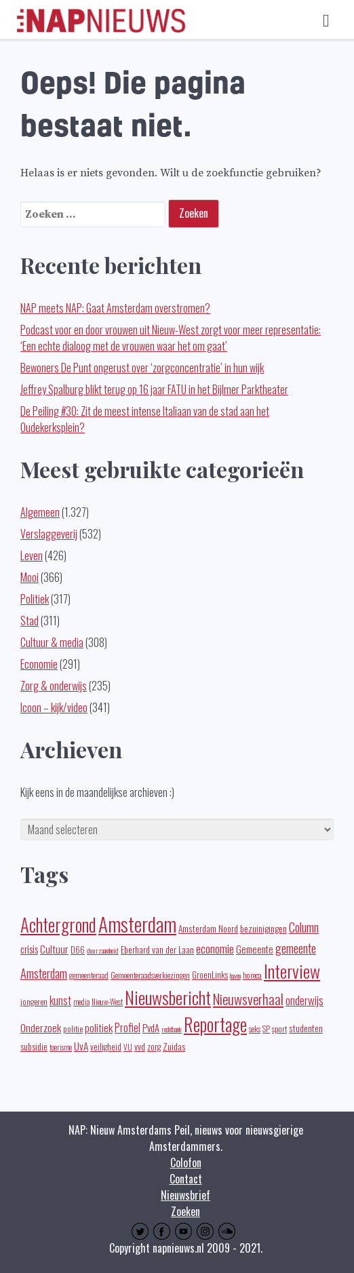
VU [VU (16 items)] (127, 1047)
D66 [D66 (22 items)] (78, 949)
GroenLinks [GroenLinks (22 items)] (210, 974)
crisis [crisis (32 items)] (29, 948)
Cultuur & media (51, 642)
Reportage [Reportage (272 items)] (215, 1024)
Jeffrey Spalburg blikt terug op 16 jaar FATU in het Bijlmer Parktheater (154, 389)
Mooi (29, 577)
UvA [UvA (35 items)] (81, 1045)
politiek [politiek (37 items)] (99, 1027)
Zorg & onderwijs (53, 686)
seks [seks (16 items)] (254, 1028)
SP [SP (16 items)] (266, 1028)
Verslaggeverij (48, 534)
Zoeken (185, 1211)
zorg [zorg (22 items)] (154, 1046)
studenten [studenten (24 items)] (306, 1028)
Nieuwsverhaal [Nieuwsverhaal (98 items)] (248, 998)
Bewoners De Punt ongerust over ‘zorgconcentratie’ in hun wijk (142, 367)
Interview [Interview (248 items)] (292, 971)
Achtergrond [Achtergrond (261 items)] (58, 924)
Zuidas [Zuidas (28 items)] (174, 1046)
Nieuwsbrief (185, 1195)
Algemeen (40, 512)
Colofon (185, 1162)
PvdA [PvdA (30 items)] (150, 1028)
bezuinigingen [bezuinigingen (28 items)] (263, 928)
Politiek (34, 599)
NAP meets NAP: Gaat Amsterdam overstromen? (115, 308)
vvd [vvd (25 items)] (139, 1046)
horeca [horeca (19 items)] (252, 974)
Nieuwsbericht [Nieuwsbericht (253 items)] (168, 997)
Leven (31, 555)
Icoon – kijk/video (53, 707)
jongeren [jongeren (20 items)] (33, 1001)
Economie (39, 664)
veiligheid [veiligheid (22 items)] (105, 1046)
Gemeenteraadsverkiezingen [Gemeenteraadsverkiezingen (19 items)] (150, 974)
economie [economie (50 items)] (215, 948)
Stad (29, 620)
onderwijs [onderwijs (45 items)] (304, 1000)
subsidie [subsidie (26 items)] (33, 1046)
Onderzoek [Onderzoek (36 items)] (40, 1027)
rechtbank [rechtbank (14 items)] (171, 1028)
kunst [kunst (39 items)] (60, 1000)
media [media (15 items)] (81, 1001)
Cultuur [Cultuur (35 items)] (54, 948)
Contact (186, 1179)
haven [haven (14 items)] (235, 975)
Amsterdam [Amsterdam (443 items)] (137, 923)
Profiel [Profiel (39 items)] (127, 1027)
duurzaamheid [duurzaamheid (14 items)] (103, 950)
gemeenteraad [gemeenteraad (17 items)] (89, 975)
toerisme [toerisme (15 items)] (61, 1047)
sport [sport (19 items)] (279, 1028)
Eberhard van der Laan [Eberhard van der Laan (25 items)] (157, 949)
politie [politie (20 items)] (73, 1028)
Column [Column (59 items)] (304, 927)
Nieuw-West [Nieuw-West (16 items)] (107, 1001)
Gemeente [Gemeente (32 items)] (254, 948)
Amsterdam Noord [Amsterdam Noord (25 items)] (208, 928)
